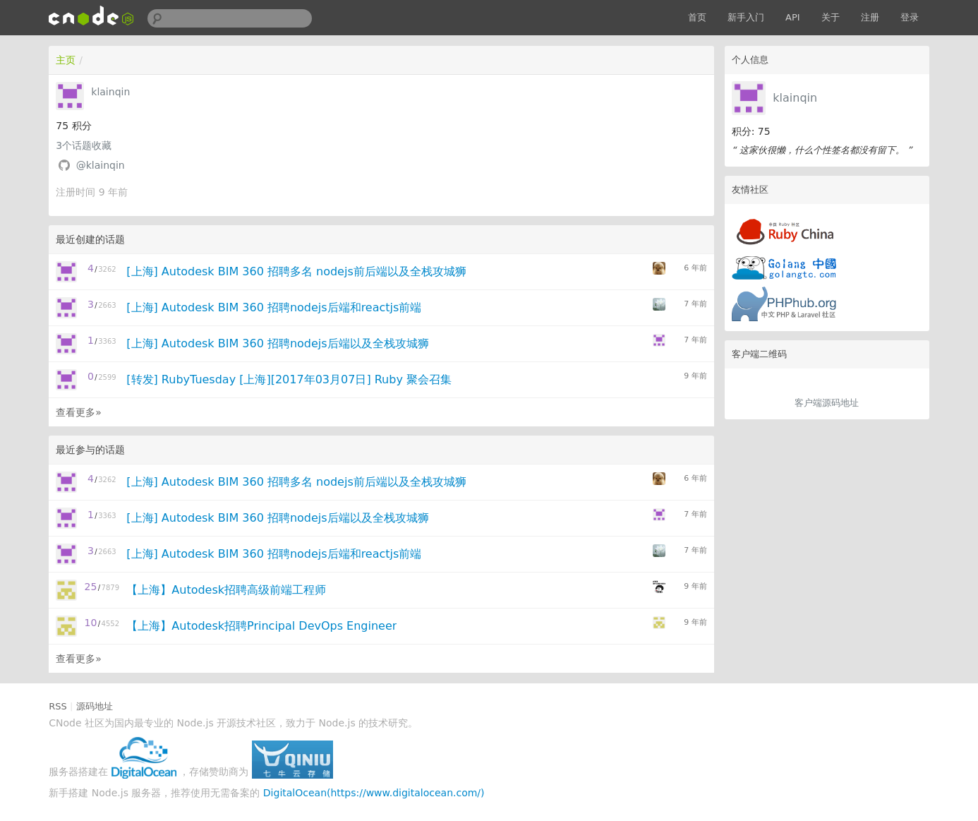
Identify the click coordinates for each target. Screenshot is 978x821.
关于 (830, 17)
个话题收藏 (83, 145)
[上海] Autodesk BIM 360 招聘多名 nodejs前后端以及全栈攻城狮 (296, 271)
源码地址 (94, 706)
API (792, 17)
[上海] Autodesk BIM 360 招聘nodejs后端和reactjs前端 (273, 307)
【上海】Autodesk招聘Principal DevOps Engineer (261, 626)
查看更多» (79, 412)
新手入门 (746, 17)
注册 (870, 17)
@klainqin (100, 165)
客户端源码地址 (827, 402)
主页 (66, 60)
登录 (909, 17)
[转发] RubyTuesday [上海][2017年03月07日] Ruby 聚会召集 (289, 379)
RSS (58, 706)
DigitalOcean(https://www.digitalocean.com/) (374, 792)
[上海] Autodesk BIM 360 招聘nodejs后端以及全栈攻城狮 (277, 343)
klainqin (795, 97)
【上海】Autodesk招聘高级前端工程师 (226, 590)
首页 (697, 17)
